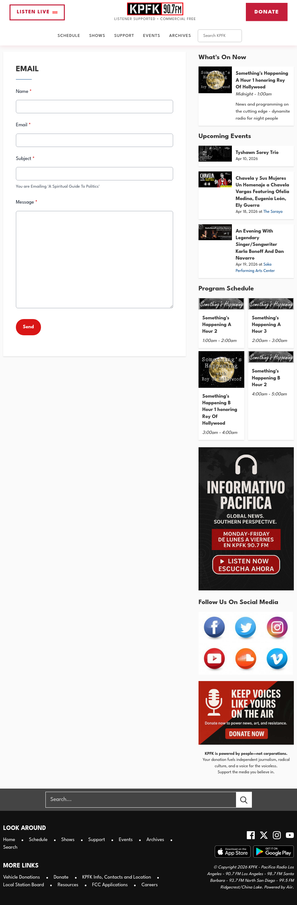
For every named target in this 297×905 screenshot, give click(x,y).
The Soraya (272, 212)
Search (10, 847)
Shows (97, 36)
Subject (25, 159)
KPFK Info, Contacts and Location (116, 877)
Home (9, 840)
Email (23, 125)
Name (24, 91)
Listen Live (37, 12)
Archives (180, 36)
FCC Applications (110, 885)
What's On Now (222, 57)
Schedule (68, 36)
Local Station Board (23, 885)
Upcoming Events (225, 136)
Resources (67, 885)
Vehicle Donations (21, 877)
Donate (266, 12)
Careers (149, 885)
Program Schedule (226, 289)
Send (28, 327)
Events (151, 36)
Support (124, 36)
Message (26, 202)
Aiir (289, 887)
